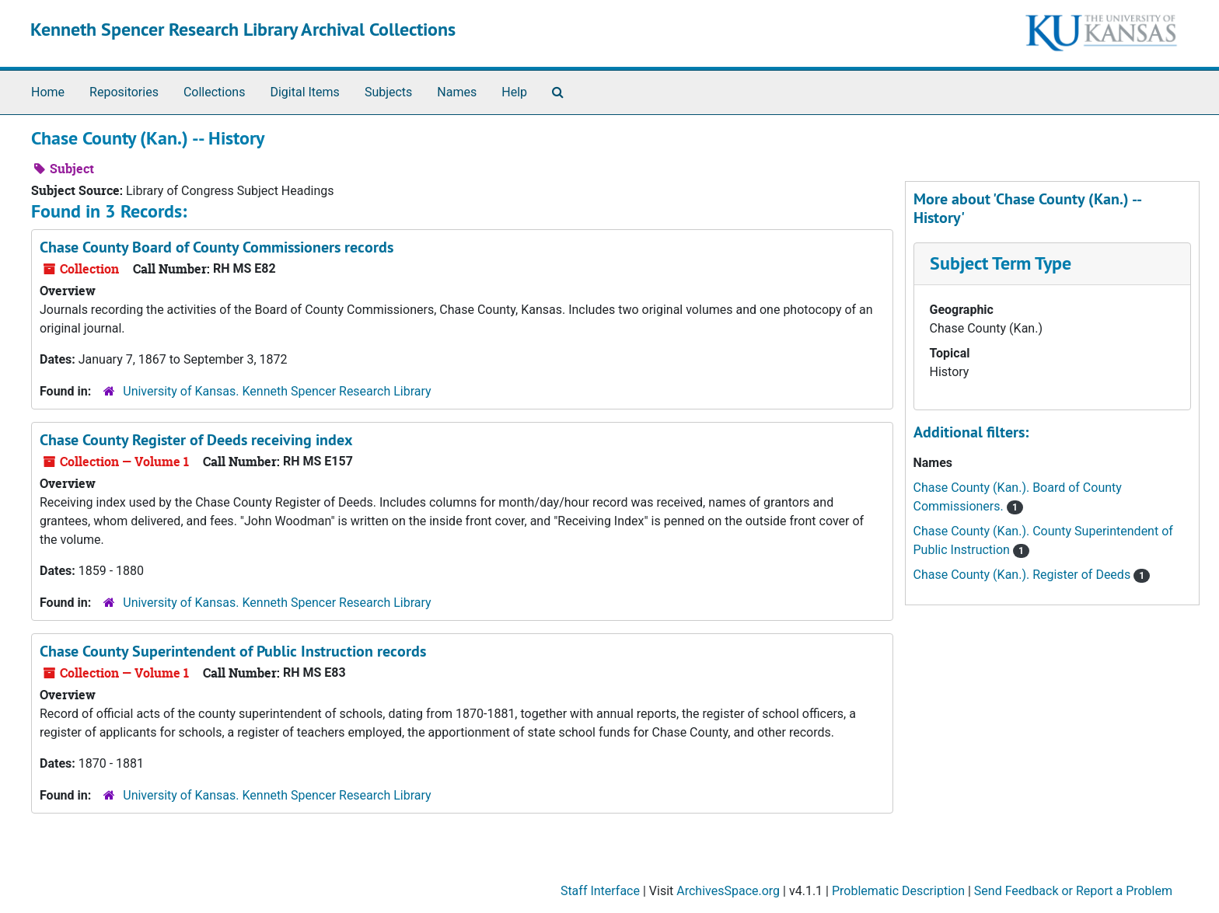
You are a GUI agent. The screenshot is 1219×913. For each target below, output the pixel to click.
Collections (214, 92)
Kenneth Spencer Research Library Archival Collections (243, 29)
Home (48, 92)
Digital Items (304, 92)
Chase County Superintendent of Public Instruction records (233, 651)
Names (457, 92)
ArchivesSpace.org (728, 890)
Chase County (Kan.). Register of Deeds (1023, 574)
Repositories (124, 92)
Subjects (388, 92)
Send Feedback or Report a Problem (1073, 890)
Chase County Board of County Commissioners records (216, 247)
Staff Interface (600, 890)
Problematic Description (898, 890)
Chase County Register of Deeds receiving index (196, 440)
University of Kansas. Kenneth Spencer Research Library (277, 391)
